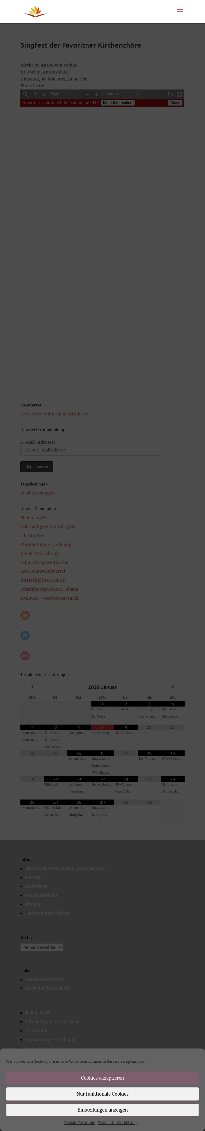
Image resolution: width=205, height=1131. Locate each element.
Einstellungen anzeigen (102, 1110)
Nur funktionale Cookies (103, 1094)
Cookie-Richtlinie (79, 1123)
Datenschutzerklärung (118, 1123)
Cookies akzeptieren (102, 1078)
